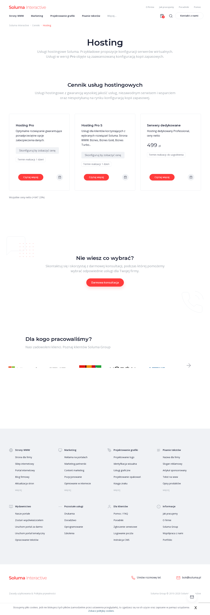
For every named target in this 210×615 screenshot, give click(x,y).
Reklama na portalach (75, 461)
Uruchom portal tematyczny (30, 537)
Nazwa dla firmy (171, 461)
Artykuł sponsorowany (175, 474)
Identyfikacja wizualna (125, 468)
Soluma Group (170, 531)
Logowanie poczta (123, 537)
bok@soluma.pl (188, 582)
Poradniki (184, 7)
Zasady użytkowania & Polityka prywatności (32, 597)
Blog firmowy (22, 481)
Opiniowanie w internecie (77, 488)
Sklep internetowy (24, 468)
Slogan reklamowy (172, 468)
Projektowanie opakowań (127, 481)
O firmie (150, 7)
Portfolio (167, 544)
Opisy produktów (172, 488)
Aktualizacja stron (24, 488)
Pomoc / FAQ (121, 518)
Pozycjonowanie (73, 481)
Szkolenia (69, 537)
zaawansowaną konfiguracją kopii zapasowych (127, 57)
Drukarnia (69, 518)
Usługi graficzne (122, 474)
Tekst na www (170, 481)
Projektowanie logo (124, 461)
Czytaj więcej (30, 178)
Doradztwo (70, 524)
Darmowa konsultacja (105, 283)
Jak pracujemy (166, 7)
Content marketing (74, 474)
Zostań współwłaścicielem (29, 524)
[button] (188, 368)
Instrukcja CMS (121, 544)
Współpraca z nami (173, 537)
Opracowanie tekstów (26, 544)
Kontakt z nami (189, 16)
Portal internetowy (25, 474)
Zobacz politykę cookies (101, 610)
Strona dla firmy (23, 461)
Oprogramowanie (73, 531)
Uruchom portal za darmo (29, 531)
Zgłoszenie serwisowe (125, 531)
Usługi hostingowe (51, 52)
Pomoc (197, 7)
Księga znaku (120, 488)
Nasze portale (22, 518)
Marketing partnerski (75, 468)
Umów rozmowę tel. (146, 582)
